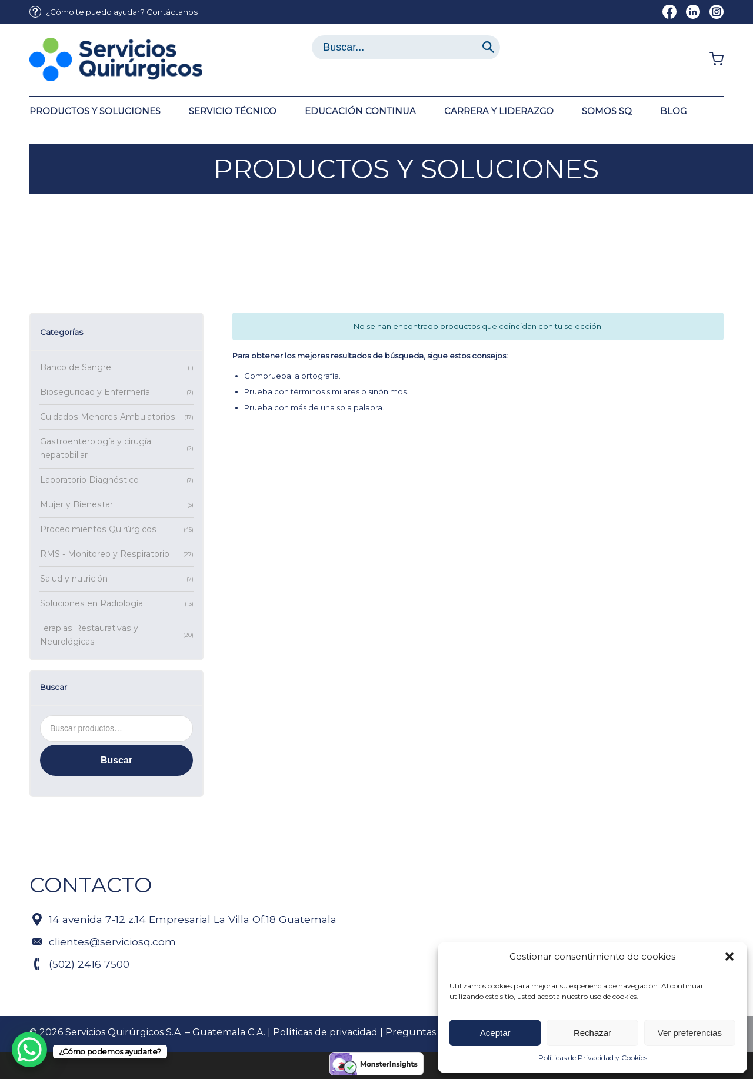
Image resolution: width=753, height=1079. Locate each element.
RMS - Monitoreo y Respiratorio (104, 554)
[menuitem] (113, 12)
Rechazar (592, 1033)
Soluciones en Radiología (91, 603)
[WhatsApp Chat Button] (29, 1049)
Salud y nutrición (74, 578)
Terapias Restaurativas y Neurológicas (89, 635)
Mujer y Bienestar (76, 504)
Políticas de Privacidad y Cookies (592, 1057)
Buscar (116, 760)
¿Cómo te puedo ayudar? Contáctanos (122, 11)
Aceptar (495, 1033)
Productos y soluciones (406, 168)
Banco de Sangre (75, 367)
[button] (729, 956)
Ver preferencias (690, 1033)
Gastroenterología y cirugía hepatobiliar (95, 448)
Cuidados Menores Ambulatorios (107, 416)
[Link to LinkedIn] (693, 12)
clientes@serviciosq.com (112, 941)
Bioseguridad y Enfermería (95, 392)
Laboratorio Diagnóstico (89, 479)
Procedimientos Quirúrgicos (98, 529)
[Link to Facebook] (669, 12)
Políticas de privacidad (325, 1032)
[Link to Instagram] (716, 12)
